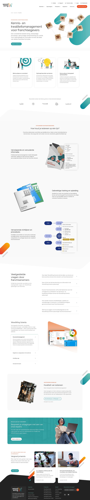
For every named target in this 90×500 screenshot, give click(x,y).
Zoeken (53, 3)
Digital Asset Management (33, 498)
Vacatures (57, 496)
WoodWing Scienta (47, 494)
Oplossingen (49, 6)
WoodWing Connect (48, 497)
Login (77, 3)
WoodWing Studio (47, 490)
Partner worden (58, 494)
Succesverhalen (31, 490)
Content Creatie (31, 496)
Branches (42, 6)
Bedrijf (56, 488)
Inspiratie (65, 6)
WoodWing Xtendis (47, 496)
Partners (57, 492)
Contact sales (69, 3)
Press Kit (57, 497)
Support (60, 3)
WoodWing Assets (47, 492)
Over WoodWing (58, 490)
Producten (58, 6)
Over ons (72, 6)
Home (12, 12)
